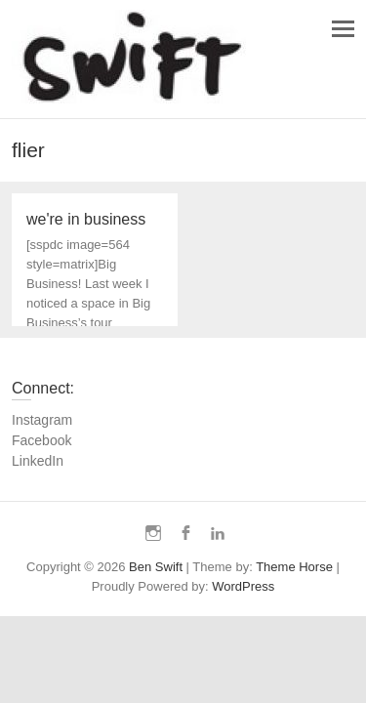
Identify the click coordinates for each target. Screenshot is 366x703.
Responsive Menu (343, 29)
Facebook (41, 440)
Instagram (42, 420)
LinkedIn (37, 461)
